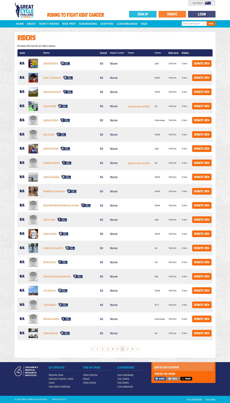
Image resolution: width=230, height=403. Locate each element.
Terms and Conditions (194, 399)
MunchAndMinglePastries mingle (61, 205)
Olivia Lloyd (49, 219)
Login (202, 14)
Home (20, 23)
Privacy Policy (210, 399)
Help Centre (89, 382)
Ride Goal (173, 52)
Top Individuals (125, 374)
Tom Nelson (49, 304)
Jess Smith (48, 134)
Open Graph (50, 233)
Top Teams (123, 378)
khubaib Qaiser (51, 162)
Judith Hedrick (50, 148)
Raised (103, 52)
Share (162, 378)
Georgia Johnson (52, 91)
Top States (123, 382)
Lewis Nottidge (51, 176)
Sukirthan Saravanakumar (57, 276)
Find (211, 23)
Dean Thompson (52, 77)
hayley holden (50, 119)
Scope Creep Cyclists (139, 106)
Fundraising (88, 23)
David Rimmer (50, 63)
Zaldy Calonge (50, 332)
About (31, 23)
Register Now (56, 374)
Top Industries (125, 386)
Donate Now (201, 63)
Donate (172, 14)
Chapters (107, 23)
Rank (22, 52)
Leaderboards (127, 23)
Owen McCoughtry (53, 247)
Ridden (185, 52)
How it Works (49, 23)
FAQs (144, 23)
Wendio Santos (51, 318)
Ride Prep (69, 23)
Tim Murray (49, 290)
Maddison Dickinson (54, 190)
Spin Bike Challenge (59, 386)
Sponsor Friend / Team (61, 378)
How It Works (90, 374)
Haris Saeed (49, 105)
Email (174, 378)
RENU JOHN (49, 261)
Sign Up (143, 14)
